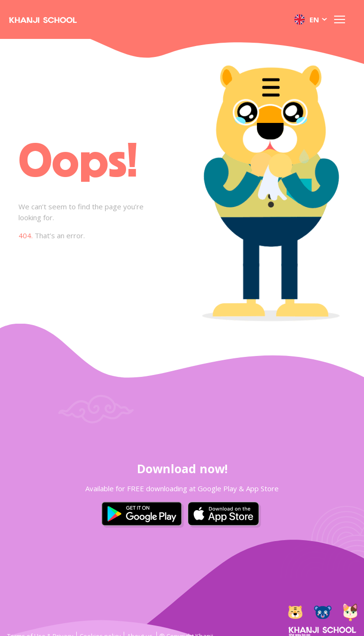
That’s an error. (51, 235)
